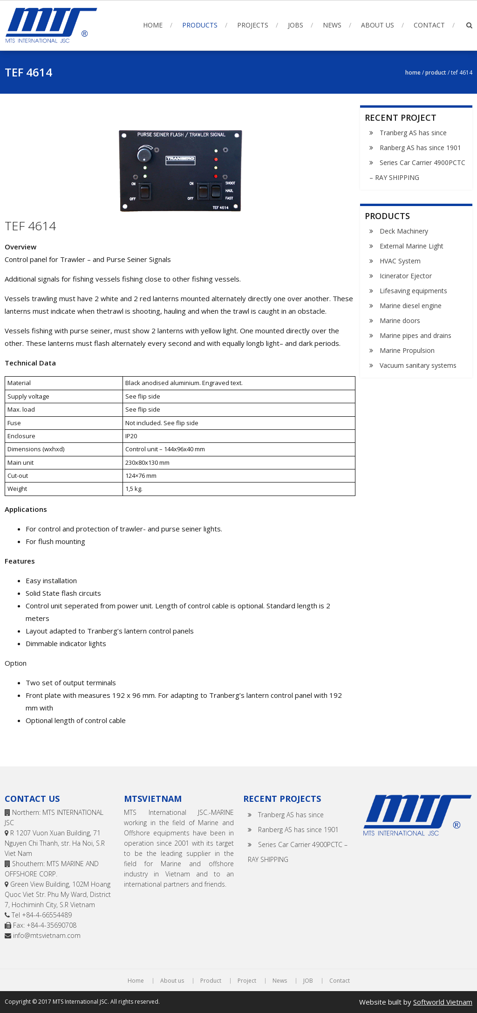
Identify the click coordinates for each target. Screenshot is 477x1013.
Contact (429, 25)
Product (435, 72)
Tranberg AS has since (413, 132)
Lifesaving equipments (413, 290)
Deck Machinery (404, 231)
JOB (308, 981)
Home (153, 25)
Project (247, 981)
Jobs (295, 25)
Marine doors (400, 320)
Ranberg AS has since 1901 (420, 147)
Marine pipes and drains (415, 335)
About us (377, 25)
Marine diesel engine (411, 305)
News (332, 25)
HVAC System (400, 260)
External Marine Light (411, 245)
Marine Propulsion (407, 350)
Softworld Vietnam (442, 1001)
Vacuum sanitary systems (418, 365)
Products (200, 25)
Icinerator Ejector (406, 275)
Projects (252, 25)
